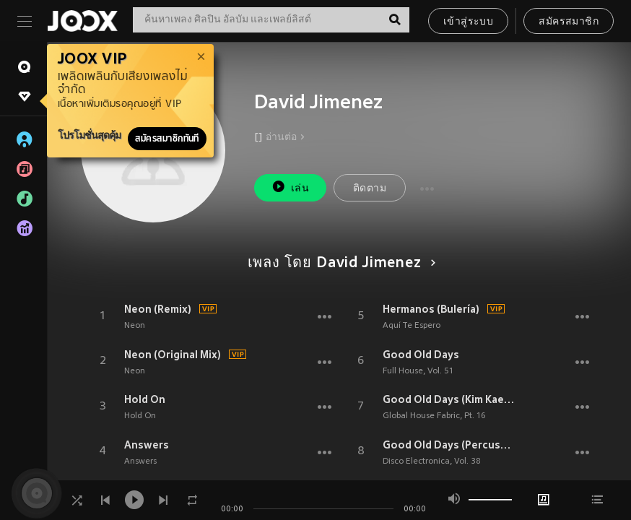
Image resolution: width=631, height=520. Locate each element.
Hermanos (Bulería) (431, 309)
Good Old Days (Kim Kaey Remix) (449, 399)
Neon (134, 325)
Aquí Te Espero (411, 325)
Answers (146, 445)
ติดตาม (369, 188)
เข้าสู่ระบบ (468, 22)
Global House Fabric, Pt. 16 (434, 416)
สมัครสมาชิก (569, 22)
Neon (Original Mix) (172, 354)
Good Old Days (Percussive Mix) (449, 445)
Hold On (144, 399)
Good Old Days (421, 354)
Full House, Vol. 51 (418, 371)
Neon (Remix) (157, 309)
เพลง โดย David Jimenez (339, 264)
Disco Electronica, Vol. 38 (431, 461)
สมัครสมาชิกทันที (167, 139)
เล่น (290, 187)
